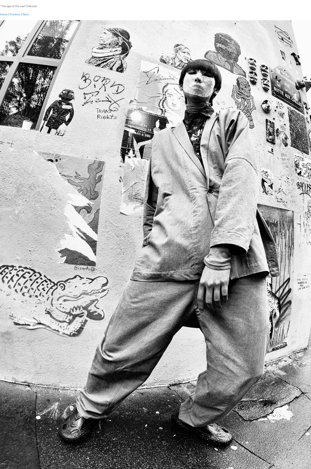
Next (26, 14)
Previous (15, 14)
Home (3, 14)
